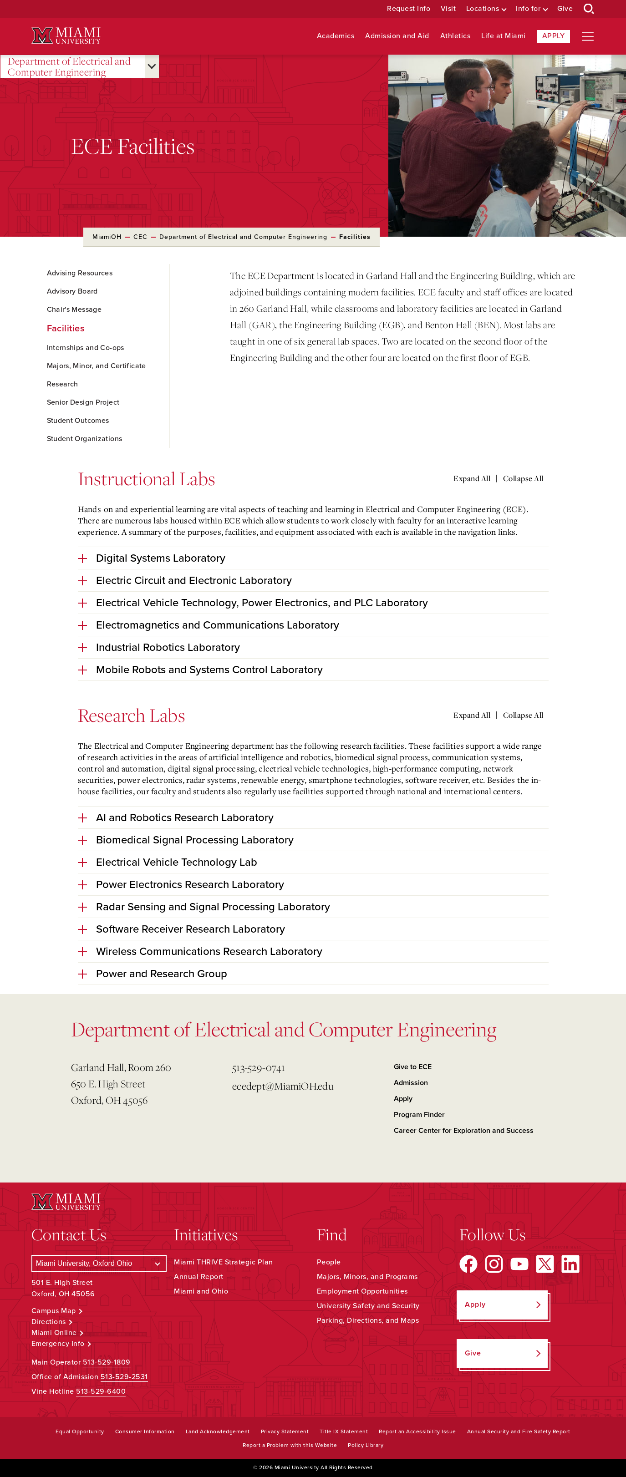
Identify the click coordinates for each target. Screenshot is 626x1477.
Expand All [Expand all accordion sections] (471, 478)
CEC (140, 237)
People (329, 1262)
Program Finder (419, 1114)
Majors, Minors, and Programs (367, 1276)
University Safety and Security (368, 1305)
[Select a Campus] (99, 1263)
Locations (482, 9)
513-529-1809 (107, 1362)
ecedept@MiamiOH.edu (282, 1085)
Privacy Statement (285, 1431)
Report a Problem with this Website (290, 1445)
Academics (336, 36)
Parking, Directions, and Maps (368, 1320)
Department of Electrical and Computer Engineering (69, 67)
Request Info (408, 9)
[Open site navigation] (588, 36)
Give (565, 9)
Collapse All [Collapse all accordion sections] (523, 478)
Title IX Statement (344, 1431)
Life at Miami (503, 36)
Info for (528, 9)
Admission (411, 1082)
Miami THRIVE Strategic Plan (223, 1262)
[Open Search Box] (589, 9)
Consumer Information (145, 1431)
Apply (553, 36)
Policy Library (365, 1445)
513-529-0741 (258, 1067)
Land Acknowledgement (218, 1431)
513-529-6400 (101, 1391)
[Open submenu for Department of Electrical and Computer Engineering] (152, 66)
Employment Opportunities (362, 1291)
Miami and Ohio (201, 1291)
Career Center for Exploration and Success (464, 1130)
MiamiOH (107, 237)
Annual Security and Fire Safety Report (518, 1431)
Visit (448, 9)
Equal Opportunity (80, 1431)
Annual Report (199, 1276)
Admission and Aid (397, 36)
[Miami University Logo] (66, 35)
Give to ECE (413, 1066)
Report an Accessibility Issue (417, 1431)
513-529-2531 (124, 1376)
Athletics (455, 36)
